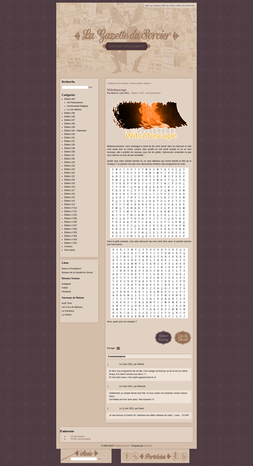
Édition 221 (69, 176)
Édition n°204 (70, 236)
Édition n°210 (70, 215)
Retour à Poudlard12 (71, 268)
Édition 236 (69, 123)
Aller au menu (168, 5)
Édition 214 (69, 201)
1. (108, 364)
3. (108, 408)
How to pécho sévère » (141, 83)
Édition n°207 (70, 225)
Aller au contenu (152, 5)
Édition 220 (69, 180)
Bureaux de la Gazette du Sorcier (77, 272)
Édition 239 (69, 113)
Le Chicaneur (68, 311)
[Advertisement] (213, 73)
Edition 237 (69, 120)
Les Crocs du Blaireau (72, 307)
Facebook (66, 291)
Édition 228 (69, 151)
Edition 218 (69, 187)
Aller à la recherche (186, 5)
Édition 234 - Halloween (75, 130)
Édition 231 (69, 141)
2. (108, 386)
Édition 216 (69, 194)
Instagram (66, 284)
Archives (68, 246)
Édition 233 (69, 134)
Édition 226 (69, 158)
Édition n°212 (70, 208)
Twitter (65, 288)
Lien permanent (153, 93)
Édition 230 (69, 144)
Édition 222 (69, 173)
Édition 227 (69, 155)
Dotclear (148, 446)
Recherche (68, 81)
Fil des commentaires (81, 439)
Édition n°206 (70, 229)
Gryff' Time (67, 303)
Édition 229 (69, 148)
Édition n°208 (70, 222)
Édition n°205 (70, 232)
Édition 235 (69, 127)
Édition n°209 (70, 218)
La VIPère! (67, 315)
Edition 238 (69, 116)
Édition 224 (69, 166)
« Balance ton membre (117, 83)
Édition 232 (69, 137)
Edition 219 (69, 183)
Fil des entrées (78, 436)
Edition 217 (69, 190)
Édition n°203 (70, 239)
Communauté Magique (77, 106)
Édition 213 (69, 204)
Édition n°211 (70, 211)
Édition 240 (69, 99)
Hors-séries (69, 250)
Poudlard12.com (121, 446)
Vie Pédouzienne (75, 102)
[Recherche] (75, 87)
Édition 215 (69, 197)
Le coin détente (74, 109)
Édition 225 (69, 162)
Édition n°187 (137, 93)
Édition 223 (69, 169)
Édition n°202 (70, 243)
